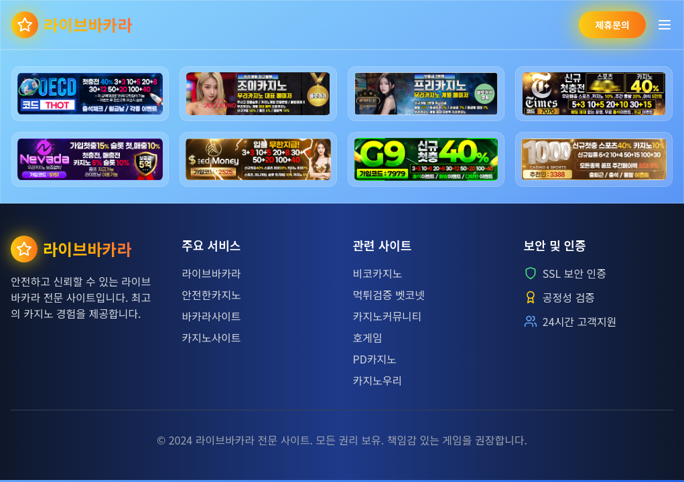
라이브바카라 (211, 273)
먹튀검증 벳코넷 (389, 295)
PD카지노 (375, 359)
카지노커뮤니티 (387, 316)
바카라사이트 (211, 316)
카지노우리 (378, 380)
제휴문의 (612, 24)
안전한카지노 (211, 295)
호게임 (368, 337)
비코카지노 (378, 273)
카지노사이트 (211, 337)
